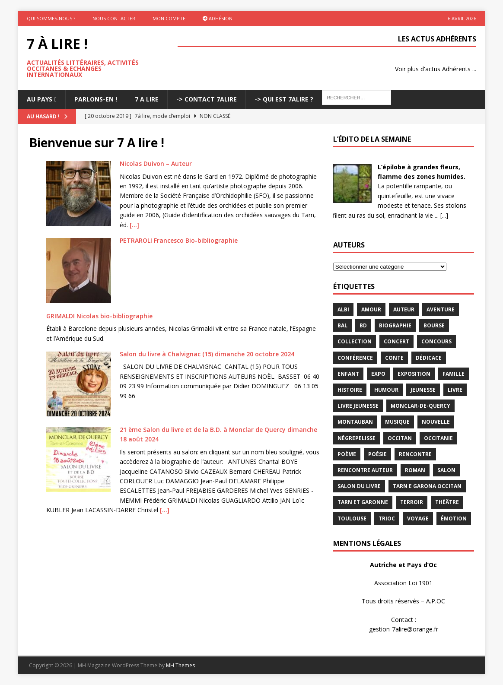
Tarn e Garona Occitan (427, 486)
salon (446, 470)
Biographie (395, 325)
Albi (343, 309)
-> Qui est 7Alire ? (284, 99)
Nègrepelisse (356, 438)
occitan (400, 438)
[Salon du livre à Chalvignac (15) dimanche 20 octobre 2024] (78, 384)
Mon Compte (169, 18)
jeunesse (423, 389)
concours (436, 341)
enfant (348, 373)
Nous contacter (113, 18)
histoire (349, 389)
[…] (134, 225)
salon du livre (359, 486)
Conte (394, 358)
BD (363, 325)
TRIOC (387, 518)
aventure (441, 309)
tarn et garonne (362, 502)
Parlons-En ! (95, 99)
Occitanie (438, 438)
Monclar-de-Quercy (420, 405)
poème (346, 454)
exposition (414, 373)
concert (396, 341)
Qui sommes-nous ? (51, 18)
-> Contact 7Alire (206, 99)
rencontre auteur (365, 470)
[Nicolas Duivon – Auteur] (78, 193)
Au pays (39, 99)
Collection (354, 341)
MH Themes (180, 665)
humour (386, 389)
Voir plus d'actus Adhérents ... (435, 69)
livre (455, 389)
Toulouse (351, 518)
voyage (418, 518)
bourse (434, 325)
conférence (355, 358)
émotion (454, 518)
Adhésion (217, 18)
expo (378, 373)
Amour (371, 309)
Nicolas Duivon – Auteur (156, 163)
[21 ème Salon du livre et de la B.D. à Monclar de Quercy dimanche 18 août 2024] (78, 459)
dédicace (429, 358)
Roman (415, 470)
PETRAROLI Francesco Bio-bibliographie (179, 240)
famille (454, 373)
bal (342, 325)
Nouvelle (436, 421)
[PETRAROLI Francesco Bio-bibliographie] (78, 270)
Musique (397, 421)
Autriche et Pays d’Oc (403, 565)
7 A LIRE (147, 99)
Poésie (377, 454)
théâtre (447, 502)
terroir (411, 502)
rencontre (415, 454)
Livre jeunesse (358, 405)
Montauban (355, 421)
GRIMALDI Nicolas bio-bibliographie (99, 316)
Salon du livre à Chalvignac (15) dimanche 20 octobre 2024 (207, 354)
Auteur (403, 309)
